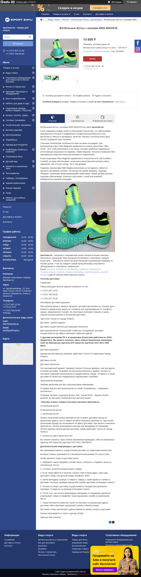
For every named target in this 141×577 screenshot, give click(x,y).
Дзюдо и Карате (56, 272)
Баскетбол (42, 546)
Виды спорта (12, 73)
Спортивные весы (14, 156)
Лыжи (8, 193)
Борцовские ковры (80, 543)
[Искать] (30, 37)
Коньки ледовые (13, 188)
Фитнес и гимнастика (15, 87)
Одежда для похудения (16, 145)
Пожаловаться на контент (88, 574)
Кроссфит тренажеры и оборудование (17, 92)
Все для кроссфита (46, 543)
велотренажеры (92, 272)
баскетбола (72, 269)
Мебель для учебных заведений (15, 199)
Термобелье (11, 140)
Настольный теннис (46, 555)
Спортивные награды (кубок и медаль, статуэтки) (18, 109)
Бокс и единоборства (15, 98)
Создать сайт (21, 2)
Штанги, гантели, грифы (17, 115)
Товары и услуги (11, 68)
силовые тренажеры (74, 272)
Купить (92, 59)
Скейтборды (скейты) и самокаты (16, 150)
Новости (7, 207)
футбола (51, 269)
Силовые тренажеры (15, 120)
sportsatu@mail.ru (11, 330)
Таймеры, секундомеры (17, 178)
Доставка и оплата (12, 217)
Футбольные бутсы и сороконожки (53, 540)
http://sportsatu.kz (11, 324)
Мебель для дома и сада (17, 103)
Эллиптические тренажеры (18, 125)
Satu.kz (83, 572)
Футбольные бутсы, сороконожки (86, 20)
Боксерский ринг (79, 546)
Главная (45, 14)
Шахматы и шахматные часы (17, 167)
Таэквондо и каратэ (80, 549)
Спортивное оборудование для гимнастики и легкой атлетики (18, 80)
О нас (6, 212)
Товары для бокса (79, 540)
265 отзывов (116, 2)
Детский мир (11, 161)
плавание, (83, 269)
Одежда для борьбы (81, 552)
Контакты (7, 222)
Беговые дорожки (14, 130)
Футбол (65, 20)
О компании (9, 540)
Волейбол (42, 549)
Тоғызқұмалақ (12, 173)
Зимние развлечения (15, 183)
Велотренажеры (13, 135)
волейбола (61, 269)
